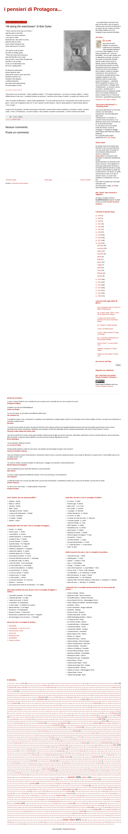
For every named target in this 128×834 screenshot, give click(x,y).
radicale (93, 785)
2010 (99, 293)
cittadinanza (96, 707)
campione (51, 703)
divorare (54, 721)
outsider (23, 769)
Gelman (60, 735)
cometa (75, 709)
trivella (66, 815)
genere (76, 735)
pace (39, 769)
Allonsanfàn (12, 626)
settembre (100, 254)
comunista (33, 711)
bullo (46, 701)
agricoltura (9, 685)
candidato (69, 703)
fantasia (17, 729)
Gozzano (32, 739)
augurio (106, 691)
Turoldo (119, 815)
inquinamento (26, 745)
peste (30, 774)
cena (118, 705)
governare (25, 739)
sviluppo (95, 809)
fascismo (46, 729)
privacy (69, 781)
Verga (88, 820)
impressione (33, 743)
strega (119, 807)
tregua (50, 815)
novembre (100, 248)
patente (86, 771)
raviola (55, 787)
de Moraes (53, 717)
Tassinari (66, 811)
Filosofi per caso (14, 635)
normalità (44, 765)
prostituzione (50, 783)
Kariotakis (52, 747)
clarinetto (114, 707)
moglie (14, 761)
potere (83, 779)
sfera (16, 801)
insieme (55, 745)
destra (8, 719)
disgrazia (17, 721)
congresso (95, 711)
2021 (99, 229)
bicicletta (106, 697)
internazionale (89, 745)
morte (99, 761)
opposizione (67, 767)
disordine (24, 721)
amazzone (118, 685)
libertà (30, 751)
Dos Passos (118, 721)
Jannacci (15, 747)
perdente (79, 773)
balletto (117, 693)
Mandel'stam (26, 755)
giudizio (56, 737)
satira (97, 795)
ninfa (10, 765)
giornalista (25, 737)
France (31, 733)
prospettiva (42, 783)
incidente (40, 743)
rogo (29, 793)
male (118, 753)
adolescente (77, 683)
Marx (80, 755)
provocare (79, 783)
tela (88, 811)
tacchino (41, 811)
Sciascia (9, 799)
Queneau (53, 785)
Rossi (47, 793)
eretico (101, 725)
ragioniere (15, 787)
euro (73, 727)
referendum (94, 787)
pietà (82, 774)
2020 (99, 232)
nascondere (48, 763)
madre (54, 753)
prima (48, 781)
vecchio (35, 820)
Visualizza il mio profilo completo (106, 99)
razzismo (67, 787)
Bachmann (85, 693)
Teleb (92, 811)
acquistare (56, 683)
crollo (45, 715)
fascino (40, 729)
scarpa (30, 797)
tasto (71, 811)
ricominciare (10, 791)
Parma (11, 771)
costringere (10, 715)
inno (120, 743)
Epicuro (66, 725)
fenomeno (110, 729)
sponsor (95, 805)
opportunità (59, 767)
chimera (48, 707)
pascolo (46, 771)
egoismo (78, 723)
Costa (99, 713)
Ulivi (29, 817)
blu (30, 699)
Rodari (24, 793)
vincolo (31, 822)
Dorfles (111, 721)
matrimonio (10, 757)
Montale (53, 761)
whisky (41, 824)
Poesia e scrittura (14, 640)
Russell (112, 793)
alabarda (52, 685)
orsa (113, 767)
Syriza (20, 811)
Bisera (19, 699)
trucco (77, 815)
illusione (110, 741)
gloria (90, 737)
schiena (104, 797)
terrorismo (33, 813)
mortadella (93, 761)
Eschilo (27, 727)
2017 (99, 240)
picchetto (72, 774)
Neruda (99, 763)
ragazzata (116, 785)
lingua (52, 751)
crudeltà (51, 715)
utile (86, 817)
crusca (57, 715)
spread (111, 805)
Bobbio (35, 699)
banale (37, 695)
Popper (34, 779)
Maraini (64, 755)
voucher (117, 822)
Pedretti (17, 773)
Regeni (119, 787)
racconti (85, 785)
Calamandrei (102, 701)
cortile (86, 713)
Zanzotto (79, 824)
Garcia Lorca (31, 735)
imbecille (117, 741)
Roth (57, 793)
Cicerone (60, 707)
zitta (101, 824)
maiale (98, 753)
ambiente (11, 687)
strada (95, 807)
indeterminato (60, 743)
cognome (30, 709)
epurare (79, 725)
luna (22, 753)
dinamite (77, 719)
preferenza (10, 781)
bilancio (117, 697)
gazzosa (43, 735)
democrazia (100, 717)
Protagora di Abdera (61, 783)
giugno (99, 262)
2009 (99, 296)
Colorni (54, 709)
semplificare (76, 799)
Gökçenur (116, 737)
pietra (87, 774)
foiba (90, 731)
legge (86, 749)
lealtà (75, 749)
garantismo (23, 735)
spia (71, 805)
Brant (96, 699)
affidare (96, 683)
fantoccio (30, 729)
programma (103, 781)
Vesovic (112, 820)
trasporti (38, 815)
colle (49, 709)
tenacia (9, 813)
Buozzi (51, 701)
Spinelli (82, 805)
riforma (39, 791)
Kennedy (81, 747)
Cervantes (27, 707)
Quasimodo (45, 785)
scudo (33, 799)
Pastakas (80, 771)
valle (8, 820)
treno (55, 815)
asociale (26, 691)
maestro (61, 753)
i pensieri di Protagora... (33, 9)
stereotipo (54, 807)
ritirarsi (88, 791)
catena (78, 705)
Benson (63, 697)
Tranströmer (31, 815)
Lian (25, 751)
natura (65, 763)
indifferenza (69, 743)
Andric (64, 687)
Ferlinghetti (118, 729)
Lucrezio (16, 753)
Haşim (35, 741)
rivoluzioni (10, 793)
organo (101, 767)
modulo (9, 761)
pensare (39, 773)
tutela (10, 817)
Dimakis (63, 719)
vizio (74, 822)
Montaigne (45, 761)
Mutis (32, 763)
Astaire (61, 691)
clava (119, 707)
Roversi (69, 793)
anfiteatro (71, 687)
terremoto (26, 813)
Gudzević (99, 739)
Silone (107, 801)
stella (48, 807)
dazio (104, 715)
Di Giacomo (21, 719)
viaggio (117, 820)
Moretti (82, 761)
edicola (49, 723)
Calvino (14, 703)
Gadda (105, 733)
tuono (88, 815)
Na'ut (36, 763)
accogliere (43, 683)
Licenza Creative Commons (104, 386)
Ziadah (90, 824)
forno (8, 733)
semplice (68, 799)
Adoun (90, 683)
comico (80, 709)
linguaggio (59, 751)
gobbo (99, 737)
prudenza (86, 783)
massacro (102, 755)
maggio (99, 265)
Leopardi (105, 749)
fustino (88, 733)
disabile (108, 719)
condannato (61, 711)
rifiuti (28, 791)
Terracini (20, 813)
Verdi (83, 820)
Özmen (34, 769)
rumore (106, 793)
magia (86, 753)
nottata (57, 765)
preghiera (17, 781)
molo (19, 761)
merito (23, 759)
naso (54, 763)
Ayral (59, 693)
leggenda (92, 749)
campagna (36, 703)
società (70, 803)
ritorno (93, 791)
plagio (52, 777)
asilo (20, 691)
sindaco (11, 803)
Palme (74, 769)
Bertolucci (86, 697)
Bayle (113, 695)
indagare (46, 743)
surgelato (82, 809)
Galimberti (118, 733)
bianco (93, 697)
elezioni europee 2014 (108, 723)
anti (103, 687)
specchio (38, 805)
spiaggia (76, 805)
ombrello (26, 767)
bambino (23, 695)
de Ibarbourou (21, 717)
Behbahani (17, 697)
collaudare (42, 709)
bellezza (30, 697)
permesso (102, 773)
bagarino (92, 693)
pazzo (110, 771)
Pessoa (24, 775)
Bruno (14, 701)
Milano (80, 759)
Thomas (62, 813)
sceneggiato (71, 797)
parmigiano (17, 771)
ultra (33, 817)
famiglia (119, 727)
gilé (10, 737)
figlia (66, 731)
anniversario (79, 687)
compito (110, 709)
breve (112, 699)
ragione (9, 787)
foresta (117, 731)
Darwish (94, 715)
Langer (28, 749)
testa (56, 813)
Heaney (46, 741)
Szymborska (27, 811)
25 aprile (9, 683)
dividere (48, 721)
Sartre (92, 795)
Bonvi (65, 699)
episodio (72, 725)
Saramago (79, 795)
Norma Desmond (35, 765)
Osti (18, 769)
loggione (103, 751)
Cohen (36, 709)
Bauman (108, 695)
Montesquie (62, 761)
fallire (109, 727)
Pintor (111, 774)
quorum (60, 785)
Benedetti (42, 697)
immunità (9, 743)
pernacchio (110, 773)
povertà (95, 779)
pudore (98, 783)
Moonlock (69, 761)
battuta (97, 695)
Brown (117, 699)
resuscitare (88, 789)
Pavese (104, 771)
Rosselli (41, 793)
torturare (105, 813)
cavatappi (95, 705)
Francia (37, 733)
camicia (29, 703)
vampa (18, 820)
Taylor (76, 811)
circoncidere (83, 707)
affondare (109, 683)
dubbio (10, 723)
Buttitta (82, 701)
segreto (57, 799)
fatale (56, 729)
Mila (76, 759)
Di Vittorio (29, 719)
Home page (48, 180)
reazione (73, 787)
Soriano (14, 805)
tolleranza (81, 813)
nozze (74, 765)
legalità (81, 749)
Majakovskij (105, 753)
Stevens (70, 807)
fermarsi (11, 731)
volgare (79, 822)
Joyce (40, 747)
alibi (73, 685)
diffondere (41, 719)
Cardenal (21, 705)
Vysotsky (15, 824)
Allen (83, 685)
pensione (53, 773)
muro (10, 763)
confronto (80, 711)
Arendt (64, 689)
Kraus (93, 747)
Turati (93, 815)
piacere (48, 774)
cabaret (88, 701)
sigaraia (91, 801)
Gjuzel (85, 737)
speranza (59, 805)
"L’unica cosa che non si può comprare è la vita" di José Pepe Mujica (107, 319)
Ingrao (115, 743)
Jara (21, 747)
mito (118, 759)
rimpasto (51, 791)
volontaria (85, 822)
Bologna (41, 699)
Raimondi (22, 787)
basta (79, 695)
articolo (107, 689)
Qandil (16, 785)
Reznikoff (107, 789)
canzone (89, 703)
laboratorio (9, 749)
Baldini (104, 693)
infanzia (83, 743)
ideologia (81, 741)
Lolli (108, 751)
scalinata (9, 797)
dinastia (83, 719)
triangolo (60, 815)
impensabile (25, 743)
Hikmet (58, 741)
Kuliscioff (99, 747)
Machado (48, 753)
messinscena (40, 759)
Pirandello (24, 777)
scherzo (92, 797)
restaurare (80, 789)
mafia (66, 753)
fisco (82, 731)
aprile (99, 267)
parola (24, 771)
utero (81, 817)
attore (95, 691)
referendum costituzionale (107, 787)
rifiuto (33, 791)
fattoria (61, 729)
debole (65, 717)
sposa (106, 805)
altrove (106, 685)
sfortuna (45, 801)
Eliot (18, 725)
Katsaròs (59, 747)
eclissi (29, 723)
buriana (56, 701)
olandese (15, 767)
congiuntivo (88, 711)
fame (113, 727)
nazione (93, 763)
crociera (40, 715)
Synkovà (14, 811)
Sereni (105, 799)
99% (22, 683)
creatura (23, 715)
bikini (111, 697)
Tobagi (67, 813)
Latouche (46, 749)
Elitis (22, 725)
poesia (64, 777)
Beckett (119, 695)
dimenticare (70, 719)
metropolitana (62, 759)
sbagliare (103, 795)
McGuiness (49, 757)
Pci (115, 771)
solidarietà (102, 803)
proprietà (19, 783)
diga (47, 719)
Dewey (14, 719)
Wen (36, 824)
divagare (41, 721)
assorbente (47, 691)
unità (56, 817)
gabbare (100, 733)
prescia (23, 781)
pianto (60, 774)
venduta (58, 820)
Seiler (62, 799)
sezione (11, 801)
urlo (77, 817)
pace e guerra (47, 769)
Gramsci (53, 739)
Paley (63, 769)
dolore (71, 721)
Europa (79, 727)
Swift (118, 809)
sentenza (99, 799)
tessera (40, 813)
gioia (19, 737)
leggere (99, 749)
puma (113, 783)
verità (93, 820)
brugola (9, 701)
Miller (89, 759)
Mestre (48, 759)
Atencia (74, 691)
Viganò (14, 822)
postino (72, 779)
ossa (14, 769)
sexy (120, 799)
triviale (71, 815)
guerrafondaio (16, 741)
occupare (117, 765)
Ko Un (87, 747)
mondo (31, 761)
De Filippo (118, 715)
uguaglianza (23, 817)
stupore (34, 809)
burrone (62, 701)
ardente (59, 689)
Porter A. (61, 779)
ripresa (63, 791)
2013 (99, 285)
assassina (32, 691)
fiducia (61, 731)
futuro (93, 733)
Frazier (42, 733)
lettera (117, 749)
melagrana (87, 757)
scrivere (28, 799)
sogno (95, 803)
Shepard (67, 801)
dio (88, 719)
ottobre (99, 251)
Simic (112, 801)
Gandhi (16, 735)
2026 (99, 215)
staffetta (20, 807)
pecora (119, 771)
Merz (34, 759)
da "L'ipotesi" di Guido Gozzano (107, 325)
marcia (70, 755)
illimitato (104, 741)
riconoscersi (18, 791)
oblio (107, 765)
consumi (118, 711)
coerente (23, 709)
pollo (105, 777)
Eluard (27, 725)
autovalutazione (39, 693)
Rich (118, 789)
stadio (14, 807)
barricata (67, 695)
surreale (89, 809)
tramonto (16, 815)
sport (101, 805)
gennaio (100, 276)
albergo (58, 685)
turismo (113, 815)
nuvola (96, 765)
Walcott (22, 824)
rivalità (110, 791)
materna (117, 755)
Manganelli (49, 755)
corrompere (69, 713)
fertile (24, 731)
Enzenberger (56, 725)
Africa (116, 683)
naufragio (78, 763)
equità (84, 725)
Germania (89, 735)
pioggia (117, 774)
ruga (88, 793)
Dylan (18, 119)
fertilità (29, 731)
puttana (11, 785)
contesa (11, 713)
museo (21, 763)
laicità (16, 749)
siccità (73, 801)
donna (98, 721)
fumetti (68, 733)
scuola (39, 799)
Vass (29, 820)
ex (91, 727)
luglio (99, 259)
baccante (78, 693)
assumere (54, 691)
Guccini (93, 739)
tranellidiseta (13, 638)
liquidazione (68, 751)
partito (34, 771)
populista (40, 779)
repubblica (44, 789)
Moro (87, 761)
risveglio (82, 791)
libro (36, 751)
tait (56, 811)
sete (111, 799)
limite (47, 751)
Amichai (29, 687)
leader (70, 749)
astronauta (68, 691)
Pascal (40, 771)
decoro (78, 717)
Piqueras (9, 777)
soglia (90, 803)
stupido (28, 809)
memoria (95, 757)
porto (67, 779)
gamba (10, 735)
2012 (99, 287)
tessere (46, 813)
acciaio (37, 683)
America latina (21, 687)
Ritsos (104, 791)
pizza (47, 777)
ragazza (110, 785)
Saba (8, 795)
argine (76, 689)
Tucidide (83, 815)
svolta (103, 809)
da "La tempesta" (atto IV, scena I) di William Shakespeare (108, 308)
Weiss (31, 824)
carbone (15, 705)
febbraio (100, 273)
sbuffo (117, 795)
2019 (99, 235)
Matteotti (17, 757)
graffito (47, 739)
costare (106, 713)
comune (18, 711)
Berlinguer (70, 697)
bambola (31, 695)
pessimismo (17, 774)
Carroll (39, 705)
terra (14, 813)
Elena (90, 723)
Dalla (82, 715)
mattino (23, 757)
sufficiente (53, 809)
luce (112, 751)
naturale (71, 763)
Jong (36, 747)
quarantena (38, 785)
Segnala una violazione (105, 370)
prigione (43, 781)
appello (26, 689)
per (65, 773)
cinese (76, 707)
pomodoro (9, 779)
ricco (113, 789)
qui (113, 185)
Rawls (61, 787)
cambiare (22, 703)
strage (100, 807)
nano (41, 763)
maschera (87, 755)
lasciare (40, 749)
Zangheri (72, 824)
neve (105, 763)
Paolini (104, 769)
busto (71, 701)
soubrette (20, 805)
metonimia (54, 759)
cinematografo (68, 707)
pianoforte (54, 774)
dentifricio (110, 717)
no (19, 765)
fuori (84, 733)
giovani (32, 737)
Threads (109, 202)
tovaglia (112, 813)
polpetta (111, 777)
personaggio (118, 773)
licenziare (41, 751)
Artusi (117, 689)
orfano (95, 767)
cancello (63, 703)
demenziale (92, 717)
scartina (36, 797)
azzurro (71, 693)
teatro (82, 811)
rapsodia (50, 787)
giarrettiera (112, 735)
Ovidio (29, 769)
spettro (66, 805)
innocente (11, 745)
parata (109, 769)
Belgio (23, 697)
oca (111, 765)
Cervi (33, 707)
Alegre (68, 685)
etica (61, 727)
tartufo (60, 811)
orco (91, 767)
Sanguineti (59, 795)
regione (11, 789)
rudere (83, 793)
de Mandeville (37, 717)
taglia (47, 811)
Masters (110, 755)
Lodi (97, 751)
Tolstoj (88, 813)
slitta (43, 803)
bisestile (25, 699)
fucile (63, 733)
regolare (17, 789)
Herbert (52, 741)
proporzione (12, 783)
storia (89, 807)
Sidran (85, 801)
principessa (62, 781)
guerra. (9, 741)
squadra (117, 805)
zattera (85, 824)
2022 (99, 226)
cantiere (83, 703)
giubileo (44, 737)
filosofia (75, 731)
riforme (45, 791)
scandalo (16, 797)
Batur (102, 695)
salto (28, 795)
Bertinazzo (79, 697)
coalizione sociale (14, 709)
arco (46, 689)
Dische (119, 719)
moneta (39, 761)
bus (67, 701)
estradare (48, 727)
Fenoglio (104, 729)
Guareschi (86, 739)
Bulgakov (40, 701)
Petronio (42, 774)
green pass (79, 739)
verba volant (69, 819)
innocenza (18, 745)
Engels (48, 725)
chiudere (54, 707)
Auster (8, 693)
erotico (117, 725)
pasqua (60, 771)
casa (63, 705)
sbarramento (111, 795)
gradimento (40, 739)
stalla (25, 807)
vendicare (51, 820)
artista (112, 689)
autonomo (15, 693)
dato (100, 715)
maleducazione (11, 755)
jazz (25, 747)
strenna (11, 809)
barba (55, 695)
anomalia (91, 687)
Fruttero (58, 733)
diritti (100, 719)
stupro (39, 809)
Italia (114, 745)
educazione (63, 723)
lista (74, 751)
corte (82, 713)
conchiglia (46, 711)
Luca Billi (108, 41)
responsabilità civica (68, 789)
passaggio (66, 771)
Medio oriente (65, 757)
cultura (70, 715)
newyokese (118, 763)
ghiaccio (105, 735)
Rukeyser (99, 793)
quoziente (67, 785)
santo (72, 795)
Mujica (119, 761)
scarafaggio (23, 797)
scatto (46, 797)
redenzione (86, 787)
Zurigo (110, 824)
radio (104, 785)
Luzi (35, 753)
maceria (42, 753)
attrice (100, 691)
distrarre (31, 721)
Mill (85, 759)
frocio (52, 733)
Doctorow (60, 721)
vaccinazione (99, 817)
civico (102, 707)
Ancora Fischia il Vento (16, 631)
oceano (9, 767)
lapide (34, 749)
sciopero (15, 799)
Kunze (105, 747)
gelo (65, 735)
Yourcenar (59, 824)
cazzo (113, 705)
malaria (112, 753)
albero (63, 685)
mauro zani (12, 633)
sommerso (116, 803)
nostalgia (51, 765)
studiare (17, 809)
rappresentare (42, 787)
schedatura (78, 797)
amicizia (35, 687)
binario (9, 699)
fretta (47, 733)
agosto (99, 256)
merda (10, 759)
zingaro (96, 824)
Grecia (72, 739)
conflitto (74, 711)
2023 (99, 224)
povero (89, 779)
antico (108, 687)
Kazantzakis (74, 747)
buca (30, 701)
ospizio (9, 769)
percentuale (71, 773)
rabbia (73, 785)
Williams (47, 824)
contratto (27, 713)
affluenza (102, 683)
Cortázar (76, 713)
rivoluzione (116, 791)
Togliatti (74, 813)
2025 (99, 218)
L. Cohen (111, 747)
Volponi (91, 822)
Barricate (74, 695)
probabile (75, 781)
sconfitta (22, 799)
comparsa (95, 709)
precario (109, 779)
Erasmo (90, 725)
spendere (53, 805)
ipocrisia (109, 745)
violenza (41, 822)
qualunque (23, 785)
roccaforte (17, 793)
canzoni (14, 119)
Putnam (119, 783)
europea (86, 727)
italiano (9, 747)
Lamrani (22, 749)
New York (110, 763)
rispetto (76, 791)
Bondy (55, 699)
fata (51, 729)
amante (112, 685)
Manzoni (57, 755)
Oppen (44, 767)
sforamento (38, 801)
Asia (14, 691)
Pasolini (52, 771)
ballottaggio (10, 695)
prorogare (25, 783)
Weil (27, 824)
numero (85, 765)
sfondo (31, 801)
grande (61, 739)
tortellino (98, 813)
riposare (57, 791)
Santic (67, 795)
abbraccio (30, 683)
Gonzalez (9, 739)
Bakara (99, 693)
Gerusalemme (97, 735)
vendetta (45, 820)
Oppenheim (51, 767)
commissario (87, 709)
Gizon (79, 737)
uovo (73, 817)
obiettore (102, 765)
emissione (41, 725)
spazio (32, 805)
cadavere (94, 701)
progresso (110, 781)
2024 (99, 221)
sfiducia (26, 801)
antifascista (10, 689)
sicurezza (79, 801)
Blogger (73, 829)
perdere (85, 773)
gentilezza (82, 735)
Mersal (29, 759)
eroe (112, 725)
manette (42, 755)
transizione (23, 815)
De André (110, 715)
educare (55, 723)
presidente (36, 781)
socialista (63, 803)
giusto (74, 737)
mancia (19, 755)
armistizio (100, 689)
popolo (28, 779)
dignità (52, 719)
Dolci (66, 721)
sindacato (118, 801)
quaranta (30, 785)
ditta (36, 721)
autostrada (30, 693)
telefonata (98, 811)
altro (101, 685)
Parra (29, 771)
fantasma (23, 729)
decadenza (72, 717)
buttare (77, 701)
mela (81, 757)
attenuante (89, 691)
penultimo (60, 773)
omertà (32, 767)
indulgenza (76, 743)
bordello (77, 699)
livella (86, 751)
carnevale (33, 705)
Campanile (43, 703)
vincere (25, 822)
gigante (119, 735)
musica (27, 763)
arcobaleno (52, 689)
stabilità (9, 807)
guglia (23, 741)
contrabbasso (18, 713)
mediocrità (75, 757)
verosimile (99, 820)
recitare (80, 787)
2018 (99, 237)
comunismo (25, 711)
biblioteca (99, 697)
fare (35, 729)
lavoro (63, 749)
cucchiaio (63, 715)
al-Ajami (32, 685)
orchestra (85, 767)
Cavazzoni (102, 705)
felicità (89, 729)
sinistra (17, 803)
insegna (34, 745)
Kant (45, 747)
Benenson (50, 697)
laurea (57, 749)
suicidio (60, 809)
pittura (36, 777)
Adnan (70, 683)
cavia (108, 705)
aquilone (32, 689)
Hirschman (65, 741)
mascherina (95, 755)
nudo (79, 765)
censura (9, 707)
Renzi (37, 789)
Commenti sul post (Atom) (20, 183)
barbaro (61, 695)
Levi (15, 751)
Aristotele (88, 689)
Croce (34, 715)
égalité (72, 723)
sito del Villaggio (110, 137)
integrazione (62, 745)
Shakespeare (53, 801)
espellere (33, 727)
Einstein (84, 723)
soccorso (48, 803)
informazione (105, 743)
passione (73, 771)
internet (97, 745)
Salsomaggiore (21, 795)
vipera (47, 822)
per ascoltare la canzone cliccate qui (13, 90)
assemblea (40, 691)
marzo (99, 270)
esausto (21, 727)
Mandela (34, 755)
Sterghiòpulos (62, 807)
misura (113, 759)
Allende (89, 685)
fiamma (55, 731)
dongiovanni (91, 721)
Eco (34, 723)
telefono (105, 811)
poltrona (117, 777)
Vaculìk (112, 817)
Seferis (51, 799)
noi (22, 765)
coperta (42, 713)
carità (27, 705)
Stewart (76, 807)
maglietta (92, 753)
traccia (117, 813)
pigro (107, 774)
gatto (38, 735)
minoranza (102, 759)
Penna (27, 773)
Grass (66, 739)
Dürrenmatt (17, 723)
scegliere (58, 797)
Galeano (111, 733)
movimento (113, 761)
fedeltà (84, 729)
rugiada (93, 793)
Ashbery (9, 691)
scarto (41, 797)
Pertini (10, 774)
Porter (53, 779)
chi (43, 707)
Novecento (68, 765)
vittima (63, 822)
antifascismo (115, 687)
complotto (116, 709)
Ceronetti (20, 707)
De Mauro (46, 717)
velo (40, 820)
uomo (68, 817)
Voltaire (106, 822)
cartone (52, 705)
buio (35, 701)
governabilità (17, 739)
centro (14, 707)
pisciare (31, 777)
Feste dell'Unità (42, 731)
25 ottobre (16, 683)
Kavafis (66, 747)
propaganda (118, 781)
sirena (38, 803)
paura (98, 771)
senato (87, 799)
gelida (54, 735)
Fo (86, 731)
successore (46, 809)
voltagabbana (98, 822)
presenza (29, 781)
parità (119, 769)
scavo (52, 797)
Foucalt (25, 733)
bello (35, 697)
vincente (20, 822)
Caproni (9, 705)
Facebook (115, 202)
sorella (8, 805)
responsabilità (56, 789)
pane (86, 769)
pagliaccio (57, 769)
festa (34, 731)
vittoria (68, 822)
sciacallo (117, 797)
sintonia (27, 803)
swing (8, 811)
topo (93, 813)
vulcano (9, 824)
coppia (47, 713)
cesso (38, 707)
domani (77, 721)
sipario (33, 803)
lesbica (112, 749)
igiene (91, 741)
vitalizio (58, 822)
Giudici (50, 737)
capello (103, 703)
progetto (96, 781)
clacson (107, 707)
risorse (69, 791)
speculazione (45, 805)
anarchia (59, 687)
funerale (74, 733)
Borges (83, 699)
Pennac (33, 773)
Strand (106, 807)
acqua (50, 683)
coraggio (54, 713)
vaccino (106, 817)
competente (103, 709)
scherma (86, 797)
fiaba (50, 731)
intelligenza (71, 745)
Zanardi (66, 824)
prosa (32, 783)
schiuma (110, 797)
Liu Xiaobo (80, 751)
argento (70, 689)
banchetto (43, 695)
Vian (8, 822)
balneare (17, 695)
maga (72, 753)
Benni (57, 697)
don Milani (83, 721)
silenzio (101, 801)
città (89, 707)
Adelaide (64, 683)
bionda (14, 699)
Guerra (106, 739)
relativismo (23, 789)
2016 (99, 243)
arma (94, 689)
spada (26, 805)
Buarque (25, 701)
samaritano (45, 795)
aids (21, 685)
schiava (98, 797)
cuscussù (77, 715)
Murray (15, 763)
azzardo (65, 693)
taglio (51, 811)
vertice (105, 820)
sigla (96, 801)
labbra (117, 747)
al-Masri (38, 685)
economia (41, 723)
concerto (40, 711)
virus (52, 822)
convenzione (34, 713)
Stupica (22, 809)
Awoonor (54, 693)
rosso (52, 793)
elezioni (96, 723)
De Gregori (13, 717)
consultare (111, 711)
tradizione (9, 815)
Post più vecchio (85, 180)
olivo (21, 767)
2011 (99, 290)
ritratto (99, 791)
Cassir (72, 705)
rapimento (33, 787)
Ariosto (82, 689)
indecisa (53, 743)
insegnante (41, 745)
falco (100, 727)
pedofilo (11, 773)
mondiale (25, 761)
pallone (68, 769)
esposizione (40, 727)
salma (14, 795)
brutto (19, 701)
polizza (100, 777)
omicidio (38, 767)
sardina (87, 795)
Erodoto (107, 725)
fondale (106, 731)
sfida (20, 801)
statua (43, 807)
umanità (39, 817)
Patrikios (92, 771)
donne (104, 721)
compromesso (10, 711)
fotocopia (19, 733)
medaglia (56, 757)
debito (59, 717)
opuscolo (74, 767)
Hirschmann (73, 741)
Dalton (87, 715)
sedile (45, 799)
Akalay (26, 685)
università (61, 817)
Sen (82, 799)
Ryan (118, 793)
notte (62, 765)
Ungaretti (45, 817)
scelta (64, 797)
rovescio (78, 793)
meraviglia (112, 757)
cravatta (17, 715)
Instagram (99, 204)
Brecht (107, 699)
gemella (70, 735)
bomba (49, 699)
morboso (76, 761)
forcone (112, 731)
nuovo (90, 765)
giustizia (67, 737)
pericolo (96, 773)
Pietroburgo (93, 774)
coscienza (93, 713)
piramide (17, 777)
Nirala (14, 765)
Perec (90, 773)
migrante (70, 759)
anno (85, 687)
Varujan (24, 820)
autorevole (22, 693)
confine (68, 711)
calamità (109, 701)
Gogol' (110, 737)
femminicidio (96, 729)
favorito (73, 729)
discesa (113, 719)
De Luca (29, 717)
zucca (105, 824)
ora (80, 767)
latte (52, 749)
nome (26, 765)
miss (108, 759)
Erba (96, 725)
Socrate (78, 803)
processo (82, 781)
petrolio (36, 774)
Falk (105, 727)
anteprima (97, 687)
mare (75, 755)
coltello (64, 709)
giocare (14, 737)
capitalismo (110, 703)
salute (33, 795)
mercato (119, 757)
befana (10, 697)
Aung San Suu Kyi (114, 691)
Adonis (84, 683)
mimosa (95, 759)
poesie (71, 777)
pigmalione (101, 774)
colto (69, 709)
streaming (113, 807)
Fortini (13, 733)
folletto (95, 731)
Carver (58, 705)
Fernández (18, 731)
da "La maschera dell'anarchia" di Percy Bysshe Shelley (107, 338)
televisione (111, 811)
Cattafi (83, 705)
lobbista (92, 751)
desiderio (117, 717)
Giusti (61, 737)
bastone (85, 695)
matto (28, 757)
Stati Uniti (36, 807)
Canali (57, 703)
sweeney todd (110, 809)
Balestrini (111, 693)
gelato (49, 735)
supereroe (66, 809)
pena (23, 773)
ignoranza (97, 741)
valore (13, 820)
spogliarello (88, 805)
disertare (11, 721)
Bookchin (71, 699)
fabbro (95, 727)
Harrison (29, 741)
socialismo (56, 803)
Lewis (20, 751)
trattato (44, 815)
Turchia (107, 815)
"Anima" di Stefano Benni (105, 329)
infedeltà (92, 743)
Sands (52, 795)
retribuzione (100, 789)
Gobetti (105, 737)
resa (50, 789)
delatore (84, 717)
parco (114, 769)
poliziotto (94, 777)
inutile (102, 745)
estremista (55, 727)
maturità (34, 757)
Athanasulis (81, 691)
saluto (39, 795)
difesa (35, 719)
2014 (99, 282)
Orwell (117, 767)
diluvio (57, 719)
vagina (117, 817)
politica (84, 777)
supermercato (74, 809)
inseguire (48, 745)
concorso (53, 711)
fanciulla (11, 729)
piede (77, 774)
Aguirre (16, 685)
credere (29, 715)
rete (94, 789)
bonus (60, 699)
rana (28, 787)
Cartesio (45, 705)
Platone (58, 777)
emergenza (34, 725)
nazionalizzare (85, 763)
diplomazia (93, 719)
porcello (47, 779)
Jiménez (30, 747)
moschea (105, 761)
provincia (72, 783)
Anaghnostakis (50, 687)
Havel (40, 741)
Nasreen (59, 763)
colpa (59, 709)
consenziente (103, 711)
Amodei (42, 687)
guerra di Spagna (114, 739)
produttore (89, 781)
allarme (78, 685)
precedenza (116, 779)
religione (30, 789)
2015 (99, 279)
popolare (22, 779)
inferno (97, 743)
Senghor (93, 799)
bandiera (50, 695)
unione (51, 817)
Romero (35, 793)
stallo (30, 807)
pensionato (46, 773)
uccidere (16, 817)
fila (70, 731)
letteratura (9, 751)
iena (86, 741)
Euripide (68, 727)
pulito (108, 783)
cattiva (88, 705)
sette (115, 799)
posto (78, 779)
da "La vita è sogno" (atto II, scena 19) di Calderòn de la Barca (108, 313)
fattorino (67, 729)
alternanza (95, 685)
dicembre (100, 245)
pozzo (102, 779)
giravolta (38, 737)
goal (95, 737)
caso (67, 705)
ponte (15, 779)
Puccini (92, 783)
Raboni (79, 785)
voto (112, 822)
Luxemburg (28, 753)
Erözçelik (9, 727)
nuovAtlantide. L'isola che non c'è (19, 628)
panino (99, 769)
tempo (117, 811)
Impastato (16, 743)
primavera (54, 781)
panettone (92, 769)
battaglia (91, 695)
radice (99, 785)
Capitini (117, 703)
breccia (102, 699)
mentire (105, 757)
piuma (42, 777)
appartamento (18, 689)
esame (15, 727)
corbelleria (61, 713)
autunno (47, 693)
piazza (66, 774)
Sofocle (84, 803)
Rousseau (62, 793)
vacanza (91, 817)
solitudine (109, 803)
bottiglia (91, 699)
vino (36, 822)
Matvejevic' (41, 757)
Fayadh (79, 729)
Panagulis (80, 769)
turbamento (100, 815)
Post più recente (11, 180)
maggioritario (79, 753)
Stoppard (83, 807)
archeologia (39, 689)
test (51, 813)
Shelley (61, 801)
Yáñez (53, 824)
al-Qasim (44, 685)
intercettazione (79, 745)
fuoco (79, 733)
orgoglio (107, 767)
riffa (24, 791)
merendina (17, 759)
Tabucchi (35, 811)
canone (76, 703)
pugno (103, 783)
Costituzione (114, 713)
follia (100, 731)
